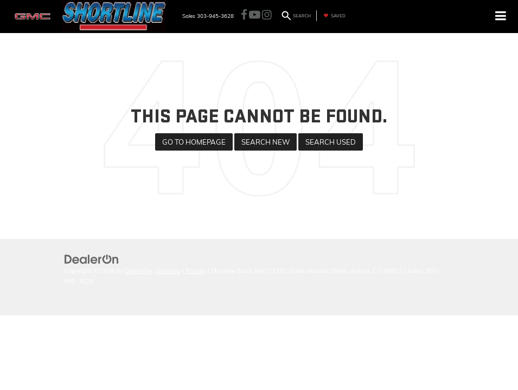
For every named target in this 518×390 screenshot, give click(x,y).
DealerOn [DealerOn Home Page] (138, 271)
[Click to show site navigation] (501, 16)
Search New (265, 142)
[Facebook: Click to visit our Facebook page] (244, 15)
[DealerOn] (91, 258)
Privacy (196, 271)
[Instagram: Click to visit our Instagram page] (267, 15)
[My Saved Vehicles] (333, 16)
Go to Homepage (194, 142)
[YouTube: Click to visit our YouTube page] (254, 15)
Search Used (330, 142)
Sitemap (169, 271)
